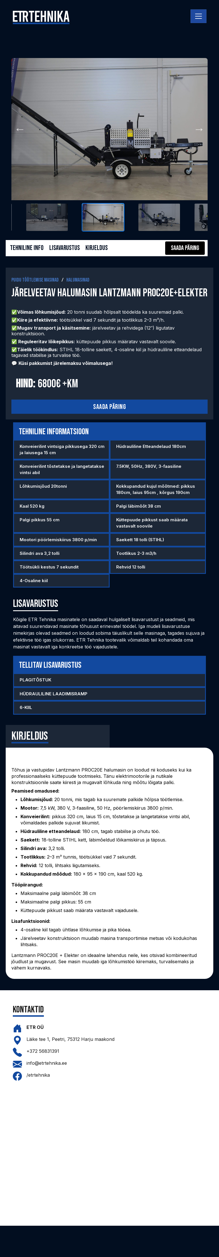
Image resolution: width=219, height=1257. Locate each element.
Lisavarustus (65, 248)
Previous (20, 129)
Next (199, 129)
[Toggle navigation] (198, 16)
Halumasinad (77, 280)
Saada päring (109, 407)
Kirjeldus (98, 248)
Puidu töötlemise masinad (35, 280)
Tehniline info (27, 248)
